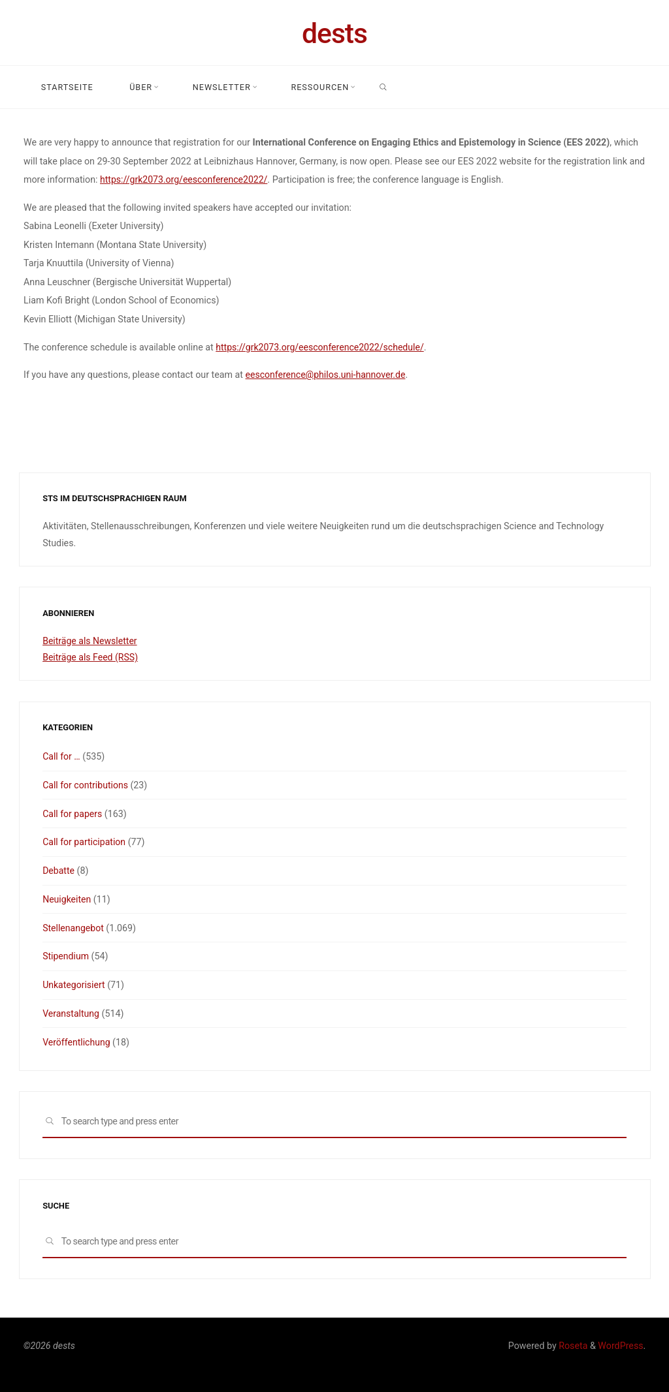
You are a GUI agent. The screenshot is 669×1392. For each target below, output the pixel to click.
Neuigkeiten (66, 899)
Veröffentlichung (76, 1042)
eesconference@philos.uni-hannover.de (326, 374)
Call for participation (84, 842)
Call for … (61, 756)
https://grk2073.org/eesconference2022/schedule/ (321, 346)
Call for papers (72, 814)
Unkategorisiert (74, 985)
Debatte (58, 870)
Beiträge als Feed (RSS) (90, 657)
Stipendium (66, 956)
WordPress (620, 1345)
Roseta (572, 1345)
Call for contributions (85, 785)
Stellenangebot (73, 928)
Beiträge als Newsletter (90, 641)
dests (334, 33)
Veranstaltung (71, 1013)
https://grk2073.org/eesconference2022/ (185, 179)
